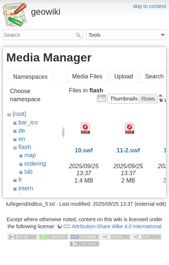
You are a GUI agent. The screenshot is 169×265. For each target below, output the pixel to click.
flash (24, 147)
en (21, 139)
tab (28, 172)
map (30, 155)
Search (79, 35)
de (21, 130)
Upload (123, 76)
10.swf (84, 150)
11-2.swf (128, 150)
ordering (35, 163)
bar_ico (28, 122)
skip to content (149, 6)
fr (20, 180)
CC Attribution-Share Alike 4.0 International (112, 219)
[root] (19, 114)
